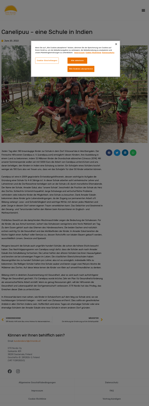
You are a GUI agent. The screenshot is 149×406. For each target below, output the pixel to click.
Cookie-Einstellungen (47, 60)
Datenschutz (108, 53)
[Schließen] (116, 44)
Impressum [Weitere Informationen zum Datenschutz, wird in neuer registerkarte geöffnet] (79, 53)
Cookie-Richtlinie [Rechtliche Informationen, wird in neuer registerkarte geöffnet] (93, 53)
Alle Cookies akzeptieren (81, 69)
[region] (75, 59)
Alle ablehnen (77, 60)
